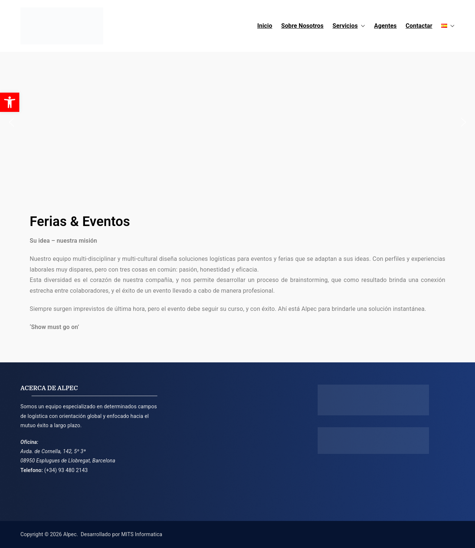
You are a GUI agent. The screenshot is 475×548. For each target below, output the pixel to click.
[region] (237, 122)
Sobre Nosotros (302, 25)
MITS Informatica (141, 534)
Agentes (385, 25)
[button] (361, 26)
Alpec (69, 534)
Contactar (419, 25)
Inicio (264, 25)
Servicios (348, 26)
